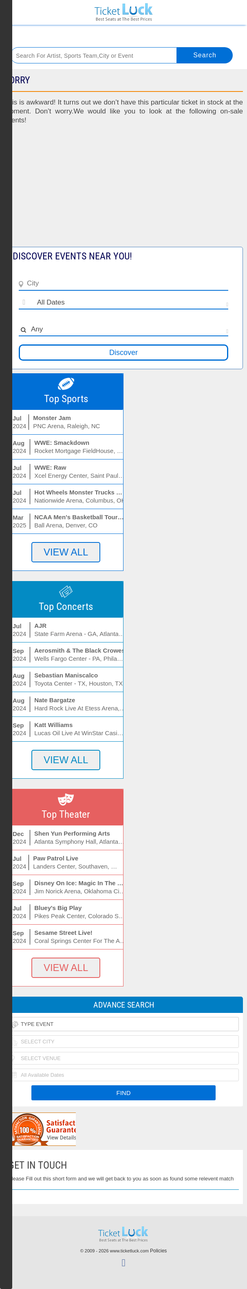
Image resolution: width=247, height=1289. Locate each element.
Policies (158, 1251)
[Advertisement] (123, 190)
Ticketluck (123, 12)
